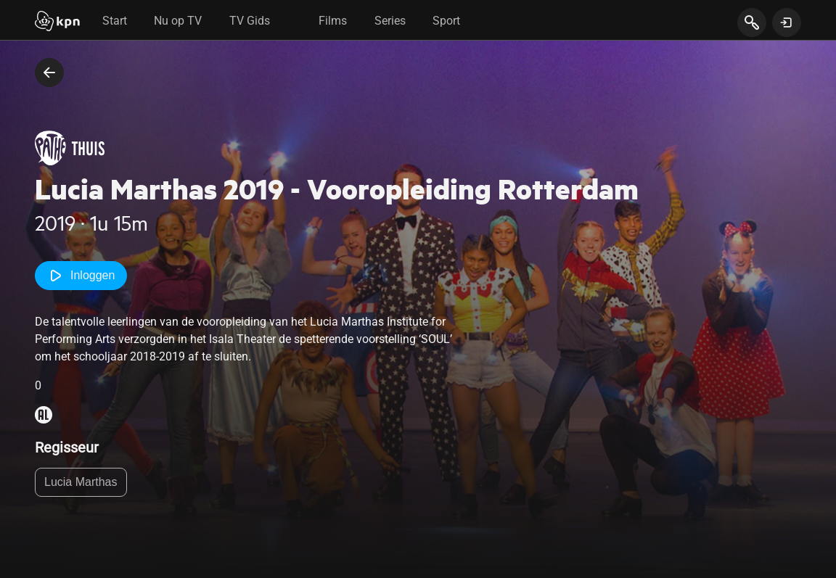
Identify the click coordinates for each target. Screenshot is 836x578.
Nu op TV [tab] (178, 21)
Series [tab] (390, 21)
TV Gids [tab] (249, 21)
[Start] (57, 22)
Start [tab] (114, 21)
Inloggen (81, 275)
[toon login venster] (786, 22)
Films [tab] (333, 21)
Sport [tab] (446, 21)
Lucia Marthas (81, 482)
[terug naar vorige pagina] (49, 72)
